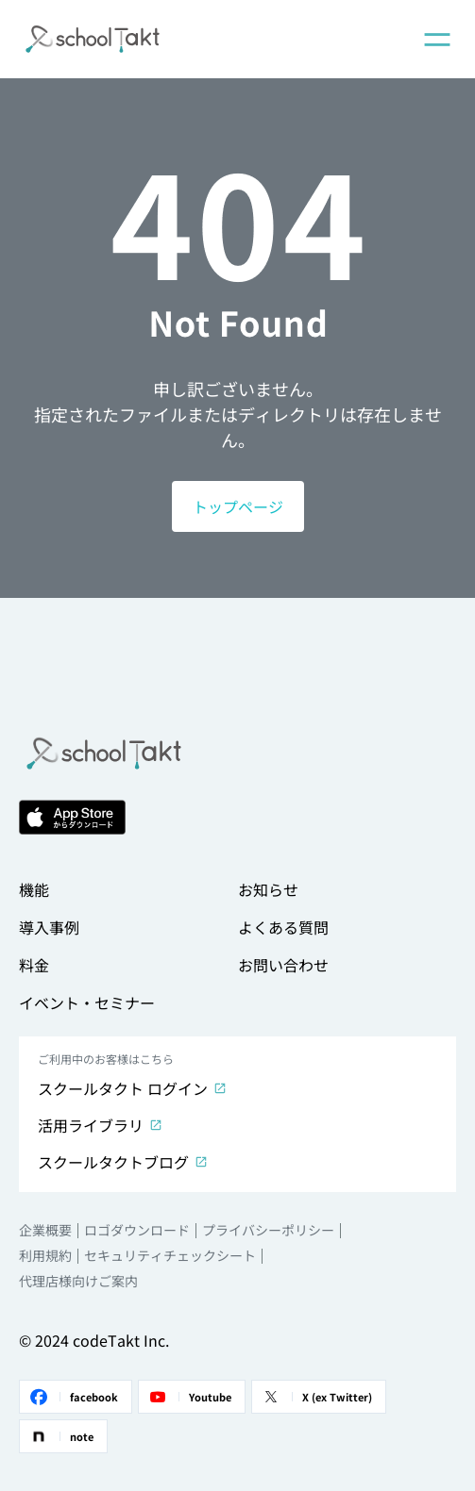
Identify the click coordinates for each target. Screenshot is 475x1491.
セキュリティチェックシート (170, 1255)
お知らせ (268, 889)
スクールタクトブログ (123, 1162)
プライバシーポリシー (268, 1229)
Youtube (188, 1396)
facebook (72, 1396)
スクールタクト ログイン (133, 1088)
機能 (34, 889)
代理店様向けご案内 (78, 1280)
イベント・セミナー (87, 1002)
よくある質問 (283, 927)
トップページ (238, 506)
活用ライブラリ (100, 1125)
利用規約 (45, 1255)
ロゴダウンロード (137, 1229)
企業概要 (45, 1229)
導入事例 (49, 927)
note (60, 1436)
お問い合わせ (283, 964)
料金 (34, 964)
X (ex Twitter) (316, 1396)
